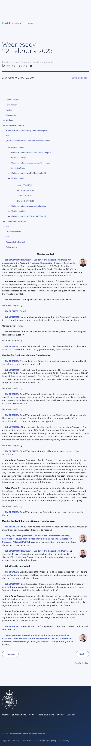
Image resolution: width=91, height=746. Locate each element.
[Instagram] (37, 723)
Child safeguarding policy (45, 740)
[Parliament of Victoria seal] (9, 699)
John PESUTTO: (12, 299)
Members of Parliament (14, 715)
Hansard (31, 23)
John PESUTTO (24, 185)
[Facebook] (53, 723)
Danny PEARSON (25, 190)
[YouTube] (70, 723)
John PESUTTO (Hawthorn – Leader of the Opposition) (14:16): (36, 260)
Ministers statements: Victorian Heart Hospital (31, 153)
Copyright (6, 740)
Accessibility (64, 740)
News (31, 715)
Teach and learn (45, 715)
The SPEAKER (11, 311)
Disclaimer (26, 740)
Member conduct (18, 147)
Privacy (16, 740)
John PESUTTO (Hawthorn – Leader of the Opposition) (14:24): (36, 551)
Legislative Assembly (12, 23)
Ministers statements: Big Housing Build (28, 173)
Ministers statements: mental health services (30, 163)
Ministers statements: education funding (28, 206)
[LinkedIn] (20, 723)
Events (60, 715)
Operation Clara (18, 168)
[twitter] (3, 723)
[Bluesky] (87, 723)
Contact (71, 715)
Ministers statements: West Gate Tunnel (28, 216)
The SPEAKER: (12, 361)
